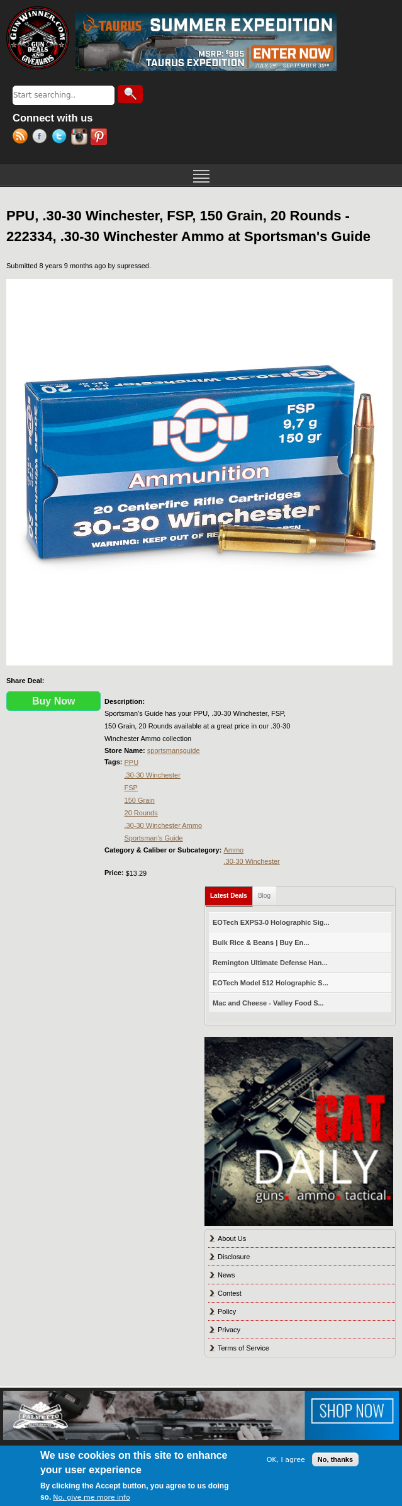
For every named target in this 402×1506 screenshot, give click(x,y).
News (226, 1275)
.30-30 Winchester (153, 775)
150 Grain (140, 800)
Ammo (233, 850)
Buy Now (53, 701)
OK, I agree (286, 1460)
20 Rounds (141, 813)
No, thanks (335, 1459)
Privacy (229, 1329)
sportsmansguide (173, 750)
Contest (230, 1293)
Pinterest (100, 137)
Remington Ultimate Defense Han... (270, 962)
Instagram (81, 137)
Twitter (61, 137)
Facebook (42, 137)
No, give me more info (91, 1497)
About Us (232, 1238)
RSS (22, 137)
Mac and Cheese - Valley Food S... (268, 1003)
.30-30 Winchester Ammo (164, 825)
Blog (264, 895)
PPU (132, 762)
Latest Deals (231, 893)
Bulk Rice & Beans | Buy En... (261, 942)
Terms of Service (243, 1348)
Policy (227, 1311)
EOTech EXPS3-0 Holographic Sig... (271, 922)
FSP (131, 787)
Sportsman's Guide (154, 838)
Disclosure (234, 1256)
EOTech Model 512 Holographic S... (270, 983)
